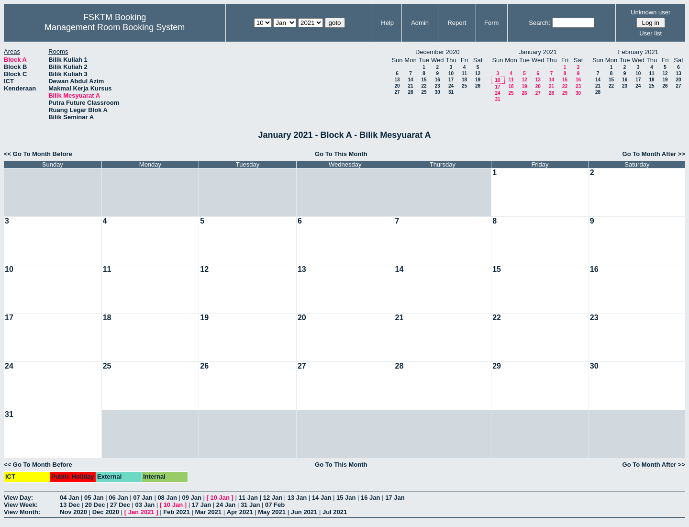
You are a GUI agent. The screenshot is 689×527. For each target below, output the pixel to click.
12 (477, 73)
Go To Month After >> (653, 153)
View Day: (18, 497)
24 (451, 86)
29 (423, 92)
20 (397, 86)
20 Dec (95, 504)
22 (423, 86)
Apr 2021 (240, 512)
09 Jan (191, 497)
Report (456, 22)
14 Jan (321, 497)
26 (477, 86)
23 (437, 86)
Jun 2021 (304, 512)
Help (387, 22)
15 (423, 79)
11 (464, 73)
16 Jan (370, 497)
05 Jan (93, 497)
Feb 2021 (176, 512)
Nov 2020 (73, 512)
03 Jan (145, 504)
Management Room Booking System (114, 27)
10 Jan (220, 497)
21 (410, 86)
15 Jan (346, 497)
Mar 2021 (208, 512)
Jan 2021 (141, 512)
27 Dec (120, 504)
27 (397, 92)
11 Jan (248, 497)
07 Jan (142, 497)
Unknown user (650, 12)
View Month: (22, 512)
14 (410, 79)
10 (451, 73)
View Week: (21, 504)
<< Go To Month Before (38, 153)
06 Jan (118, 497)
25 (464, 86)
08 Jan (167, 497)
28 (410, 92)
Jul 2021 (334, 512)
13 (397, 79)
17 (451, 79)
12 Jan (272, 497)
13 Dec (70, 504)
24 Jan (225, 504)
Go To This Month (341, 153)
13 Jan (297, 497)
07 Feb (275, 504)
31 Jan (250, 504)
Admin (420, 22)
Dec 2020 (105, 512)
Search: (539, 22)
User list (650, 33)
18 (464, 79)
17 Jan (394, 497)
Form (491, 22)
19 (477, 79)
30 (437, 92)
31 (451, 92)
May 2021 (272, 512)
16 (437, 79)
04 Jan (69, 497)
